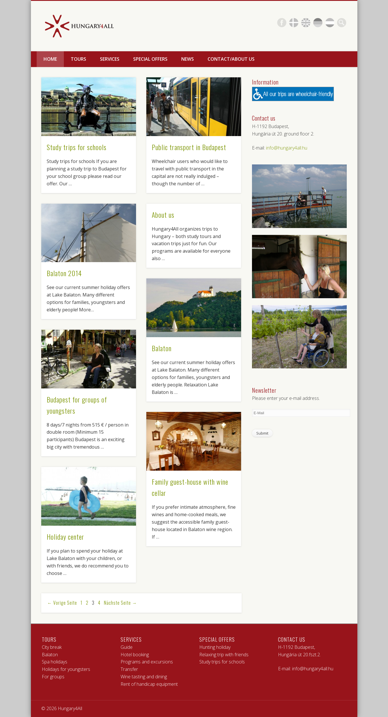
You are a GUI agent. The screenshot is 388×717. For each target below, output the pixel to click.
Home (50, 59)
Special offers (150, 59)
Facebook (281, 22)
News (187, 59)
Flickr (305, 22)
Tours (78, 59)
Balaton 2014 (64, 273)
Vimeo (317, 22)
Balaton (162, 348)
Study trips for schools (77, 147)
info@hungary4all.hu (286, 148)
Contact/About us (231, 59)
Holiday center (65, 536)
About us (163, 214)
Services (109, 59)
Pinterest (293, 22)
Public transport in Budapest (189, 147)
